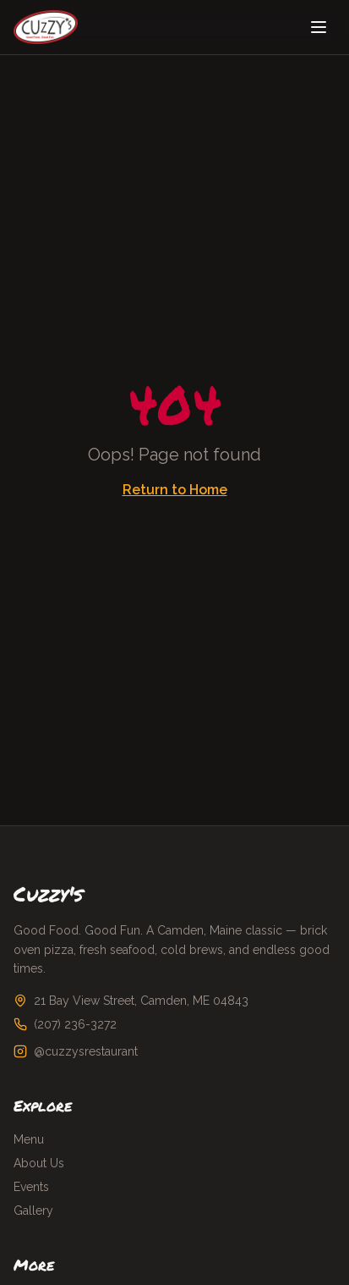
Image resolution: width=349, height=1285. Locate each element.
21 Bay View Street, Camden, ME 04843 (141, 1000)
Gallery (33, 1210)
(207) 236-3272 (75, 1024)
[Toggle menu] (318, 27)
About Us (39, 1163)
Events (31, 1187)
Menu (29, 1139)
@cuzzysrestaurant (86, 1051)
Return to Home (175, 490)
